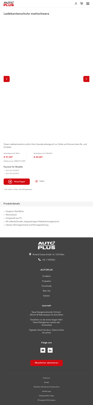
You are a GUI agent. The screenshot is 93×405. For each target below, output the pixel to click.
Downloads (46, 286)
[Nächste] (86, 79)
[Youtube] (42, 350)
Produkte (47, 276)
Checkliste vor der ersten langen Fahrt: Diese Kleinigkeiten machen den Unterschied (46, 322)
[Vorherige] (7, 79)
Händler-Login (46, 391)
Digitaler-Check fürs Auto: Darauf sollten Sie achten (46, 331)
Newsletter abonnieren (46, 363)
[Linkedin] (50, 350)
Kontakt (46, 382)
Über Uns (46, 291)
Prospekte (46, 281)
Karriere (46, 296)
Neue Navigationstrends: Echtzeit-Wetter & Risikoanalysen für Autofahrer (46, 313)
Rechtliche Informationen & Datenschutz (46, 387)
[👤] (75, 3)
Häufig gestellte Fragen (46, 396)
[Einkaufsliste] (81, 3)
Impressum (46, 378)
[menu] (87, 3)
